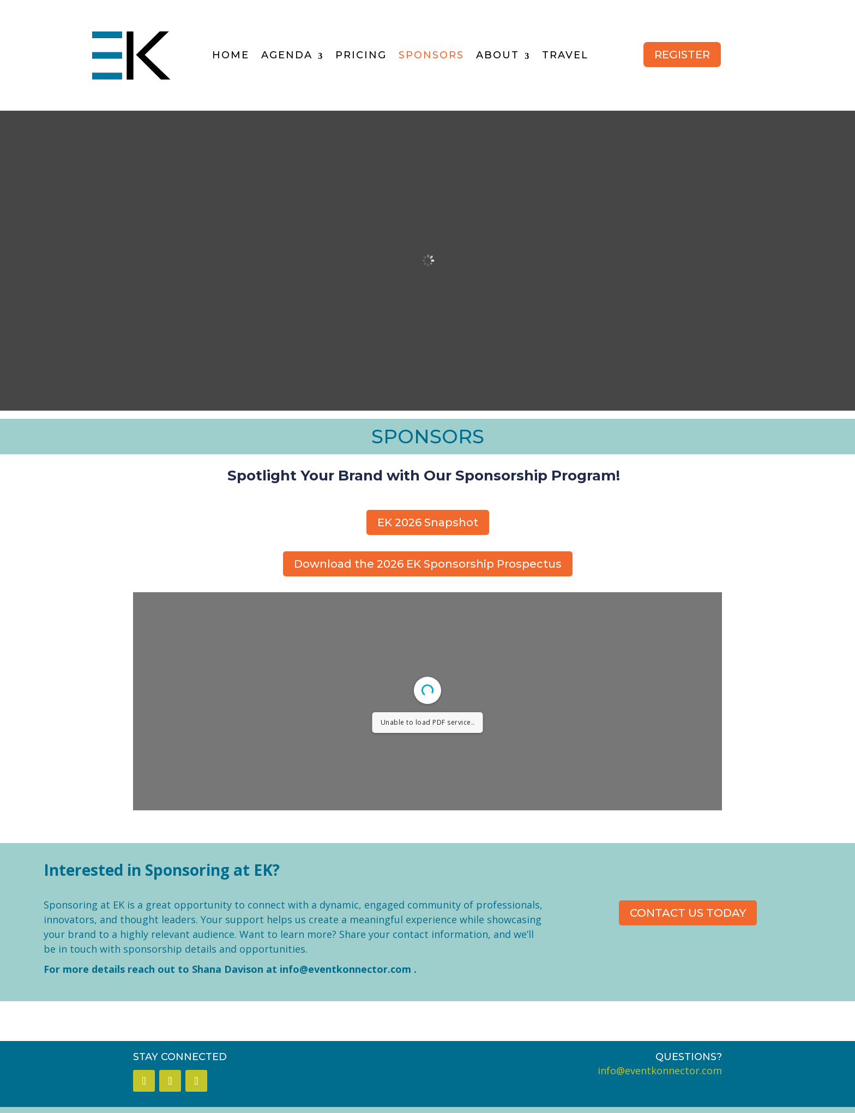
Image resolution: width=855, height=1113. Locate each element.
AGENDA (286, 55)
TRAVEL (565, 55)
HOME (230, 55)
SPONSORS (431, 55)
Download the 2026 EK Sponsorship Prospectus (428, 563)
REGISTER (682, 54)
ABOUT (497, 55)
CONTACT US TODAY (688, 912)
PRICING (361, 55)
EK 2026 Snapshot (427, 522)
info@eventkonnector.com (345, 969)
